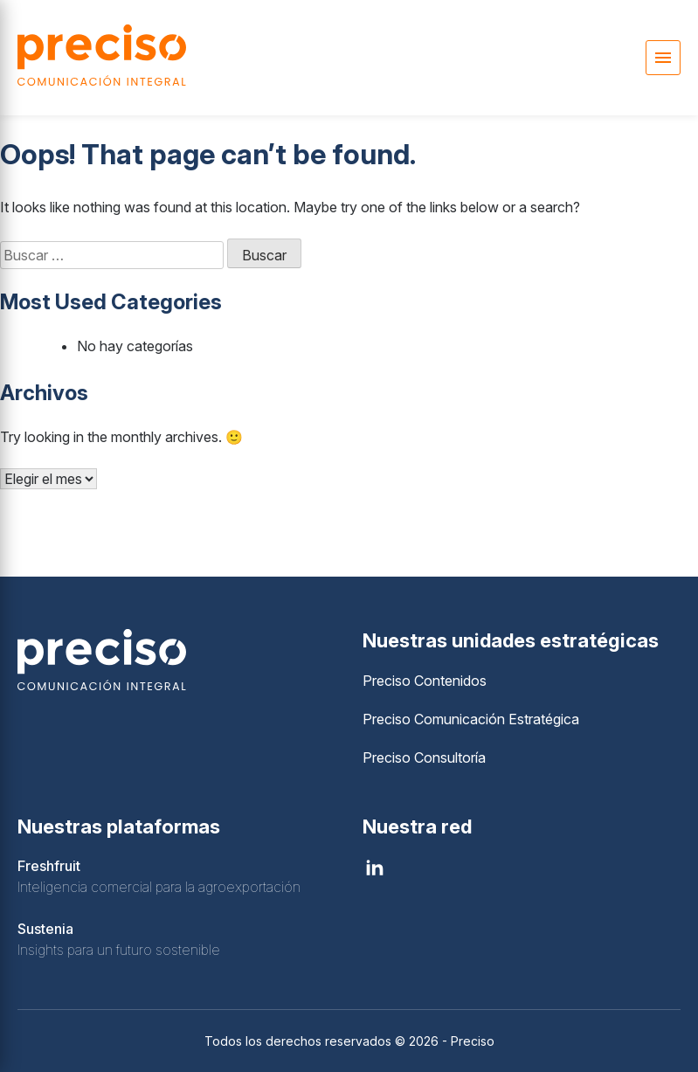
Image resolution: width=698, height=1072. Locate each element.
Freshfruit (48, 866)
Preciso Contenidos (425, 680)
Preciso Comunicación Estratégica (471, 719)
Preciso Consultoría (424, 757)
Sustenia (45, 928)
